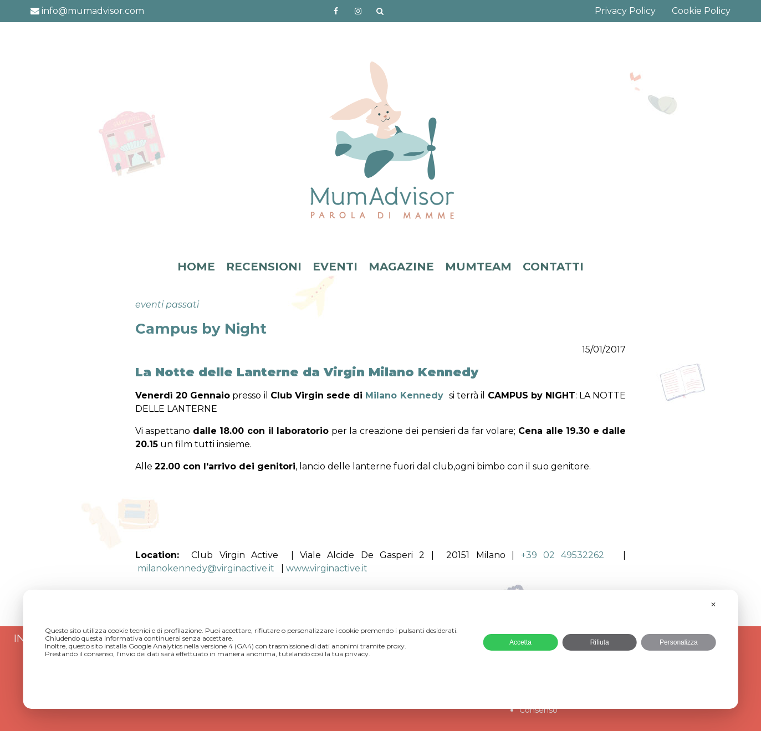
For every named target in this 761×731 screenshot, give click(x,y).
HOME (196, 266)
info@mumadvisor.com (87, 11)
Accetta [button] (520, 642)
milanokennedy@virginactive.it (209, 568)
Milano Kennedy (404, 395)
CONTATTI (553, 266)
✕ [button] (713, 605)
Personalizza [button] (679, 642)
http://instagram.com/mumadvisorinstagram (358, 11)
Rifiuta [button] (599, 642)
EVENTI (335, 266)
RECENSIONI (264, 266)
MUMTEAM (478, 266)
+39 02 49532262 (566, 555)
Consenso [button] (538, 710)
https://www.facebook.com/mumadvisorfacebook (336, 11)
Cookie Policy (701, 11)
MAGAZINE (401, 266)
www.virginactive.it (326, 568)
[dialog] (380, 649)
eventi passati (167, 304)
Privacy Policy (625, 11)
